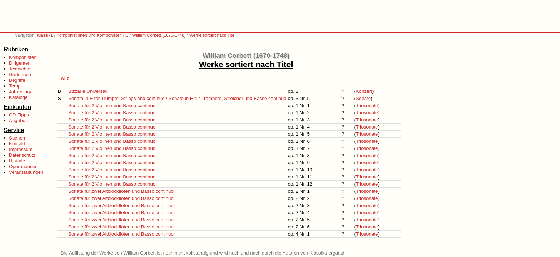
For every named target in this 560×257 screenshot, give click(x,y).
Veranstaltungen (26, 172)
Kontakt (17, 143)
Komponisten (23, 57)
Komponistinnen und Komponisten (89, 35)
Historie (17, 160)
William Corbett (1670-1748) (159, 35)
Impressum (20, 149)
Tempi (15, 86)
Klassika (45, 35)
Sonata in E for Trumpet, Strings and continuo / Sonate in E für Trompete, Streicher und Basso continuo (177, 98)
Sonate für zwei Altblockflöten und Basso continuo (121, 191)
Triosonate (367, 105)
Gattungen (20, 74)
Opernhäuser (23, 166)
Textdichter (20, 68)
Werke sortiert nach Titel (212, 35)
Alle (65, 78)
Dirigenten (20, 63)
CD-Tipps (19, 114)
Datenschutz (22, 155)
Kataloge (18, 97)
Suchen (17, 138)
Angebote (19, 120)
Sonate (363, 98)
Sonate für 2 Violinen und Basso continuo (111, 105)
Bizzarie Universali (88, 91)
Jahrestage (20, 91)
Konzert (364, 91)
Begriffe (17, 80)
